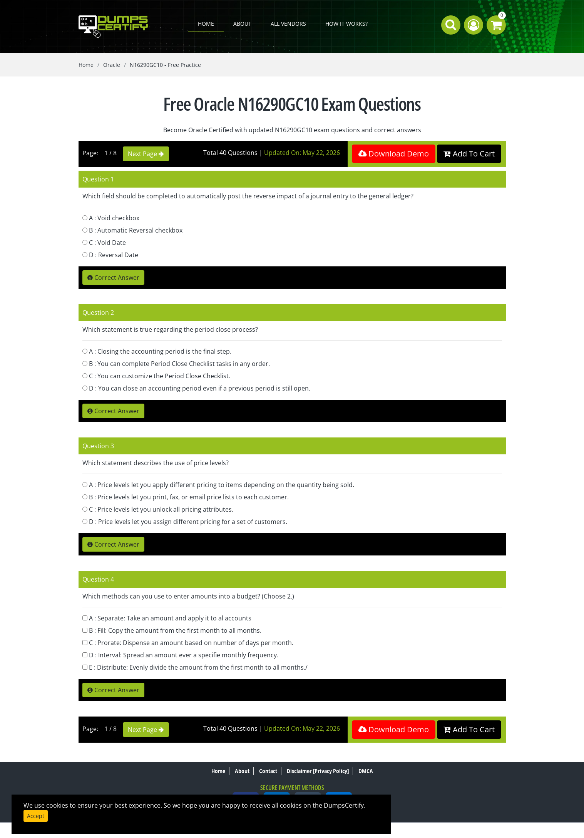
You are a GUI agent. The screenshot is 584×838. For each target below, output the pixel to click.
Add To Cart (469, 153)
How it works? (346, 23)
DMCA (365, 771)
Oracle (111, 64)
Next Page (146, 154)
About (242, 23)
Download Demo (393, 153)
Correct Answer (113, 277)
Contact (268, 771)
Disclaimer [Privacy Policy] (318, 771)
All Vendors (288, 23)
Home (206, 23)
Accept (35, 816)
